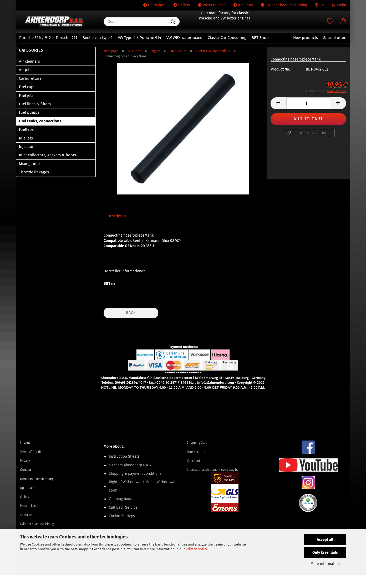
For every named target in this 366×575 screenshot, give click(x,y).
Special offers (335, 37)
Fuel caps (27, 86)
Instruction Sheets (124, 456)
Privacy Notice (197, 549)
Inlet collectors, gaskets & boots (47, 155)
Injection (26, 146)
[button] (343, 22)
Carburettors (30, 78)
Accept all (325, 539)
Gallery (182, 5)
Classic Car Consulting (227, 37)
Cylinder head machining (284, 5)
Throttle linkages (34, 172)
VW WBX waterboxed (184, 37)
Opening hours (121, 499)
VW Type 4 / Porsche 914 (139, 37)
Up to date (154, 5)
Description (117, 216)
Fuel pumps (29, 112)
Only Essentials (325, 552)
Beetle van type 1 (98, 37)
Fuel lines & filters (35, 104)
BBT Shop (260, 37)
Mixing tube (29, 163)
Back (131, 313)
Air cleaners (29, 61)
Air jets (25, 69)
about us (243, 5)
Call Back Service (123, 507)
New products (305, 37)
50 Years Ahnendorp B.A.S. (130, 465)
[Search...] (173, 21)
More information (325, 564)
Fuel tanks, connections (40, 121)
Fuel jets (26, 95)
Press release (212, 5)
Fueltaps (26, 129)
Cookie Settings (122, 516)
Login (339, 5)
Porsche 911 (66, 37)
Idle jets (26, 138)
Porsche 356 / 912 (35, 37)
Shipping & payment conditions (135, 473)
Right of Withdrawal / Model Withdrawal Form (142, 486)
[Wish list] (330, 22)
